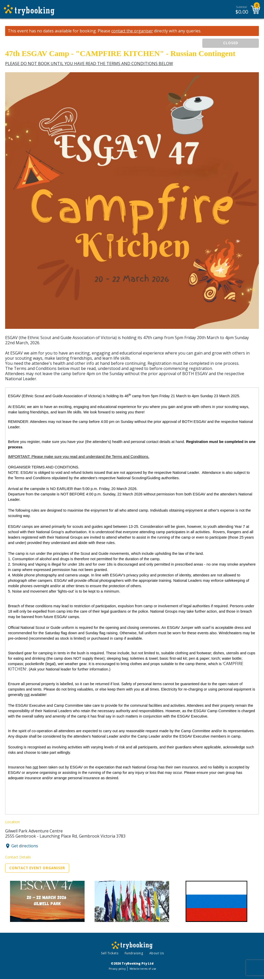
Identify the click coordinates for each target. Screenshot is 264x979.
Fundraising (134, 953)
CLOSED (230, 43)
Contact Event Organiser (37, 868)
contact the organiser (132, 31)
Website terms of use (143, 969)
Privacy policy (117, 969)
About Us (156, 953)
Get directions (24, 846)
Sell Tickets (109, 953)
